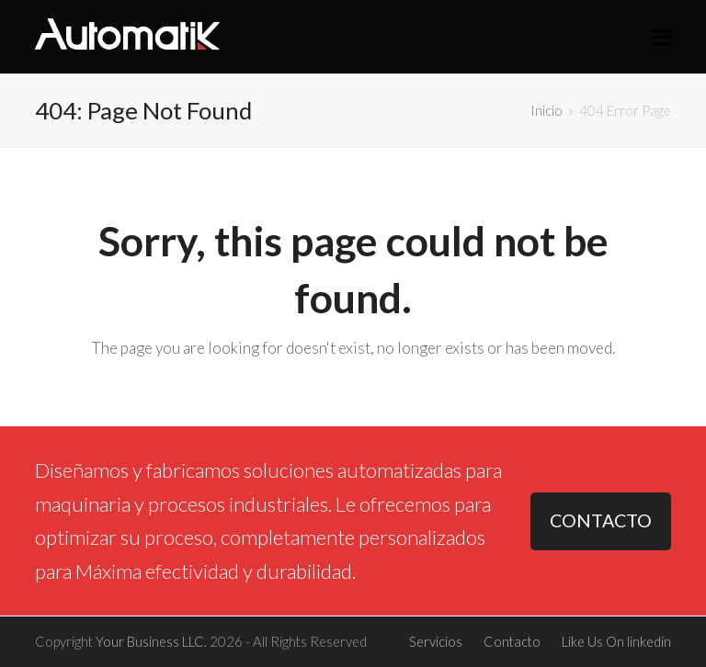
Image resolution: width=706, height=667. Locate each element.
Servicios (435, 641)
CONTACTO (601, 520)
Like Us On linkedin (616, 641)
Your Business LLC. (151, 641)
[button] (661, 37)
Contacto (512, 641)
